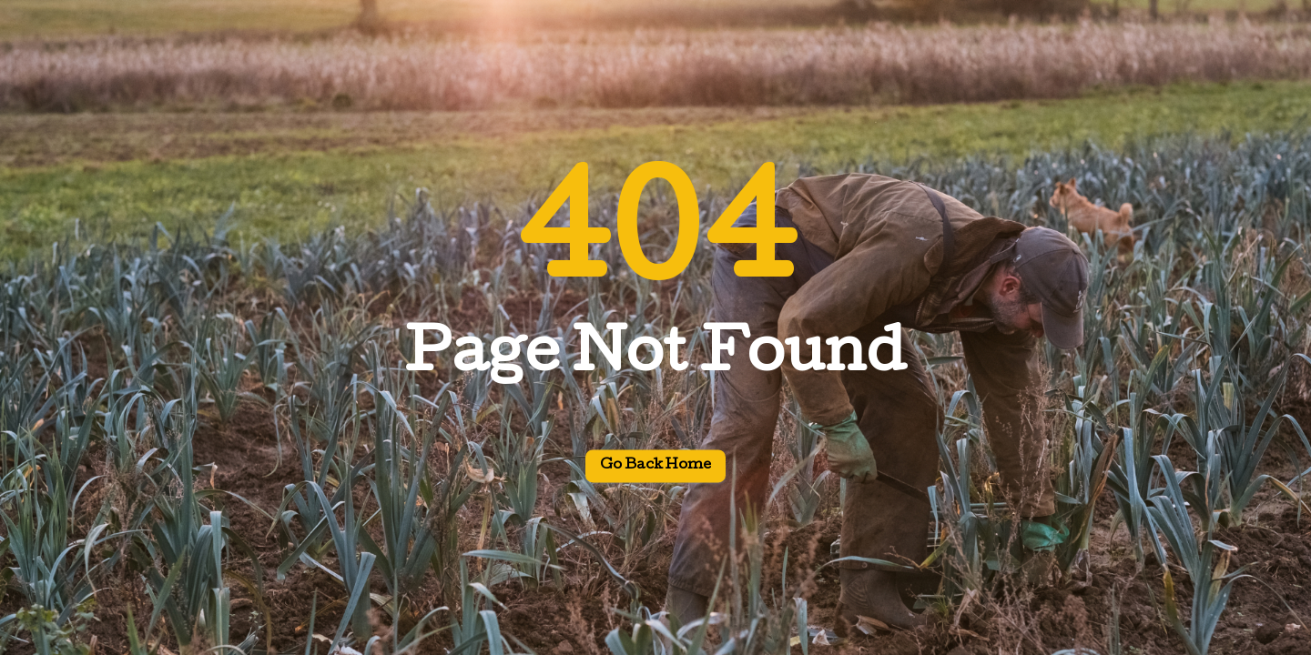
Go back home (655, 466)
